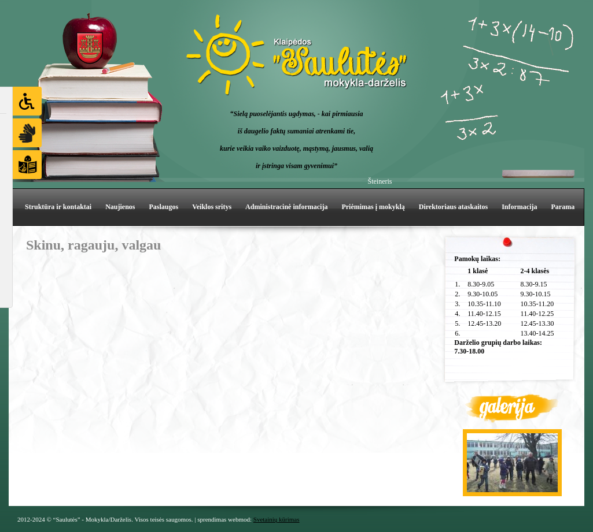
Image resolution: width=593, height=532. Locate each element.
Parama (563, 207)
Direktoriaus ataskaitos (453, 207)
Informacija (519, 207)
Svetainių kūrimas (276, 519)
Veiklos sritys (211, 207)
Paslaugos (163, 207)
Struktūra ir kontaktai (58, 207)
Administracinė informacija (286, 207)
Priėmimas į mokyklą (372, 207)
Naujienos (120, 207)
